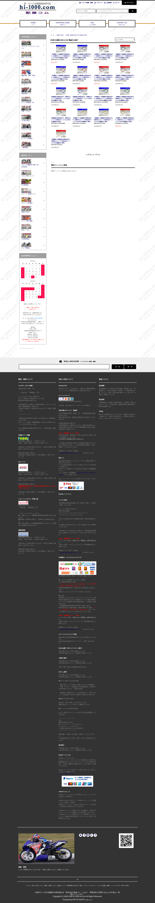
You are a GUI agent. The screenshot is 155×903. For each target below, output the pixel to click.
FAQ (92, 24)
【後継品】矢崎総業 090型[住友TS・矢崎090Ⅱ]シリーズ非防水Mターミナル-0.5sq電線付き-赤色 (82, 77)
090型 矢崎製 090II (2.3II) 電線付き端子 (76, 35)
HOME (33, 24)
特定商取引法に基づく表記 (74, 885)
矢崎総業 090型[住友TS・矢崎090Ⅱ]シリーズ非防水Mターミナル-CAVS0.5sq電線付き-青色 (61, 98)
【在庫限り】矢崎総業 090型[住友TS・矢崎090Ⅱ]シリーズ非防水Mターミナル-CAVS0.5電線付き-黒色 (61, 56)
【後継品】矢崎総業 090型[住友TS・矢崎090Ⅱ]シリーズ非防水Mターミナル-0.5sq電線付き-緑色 (125, 98)
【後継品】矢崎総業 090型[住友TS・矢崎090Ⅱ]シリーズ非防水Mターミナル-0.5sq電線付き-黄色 (104, 119)
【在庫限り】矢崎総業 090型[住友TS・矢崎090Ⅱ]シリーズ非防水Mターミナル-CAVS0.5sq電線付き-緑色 (103, 98)
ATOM (127, 885)
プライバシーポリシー (90, 885)
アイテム (129, 2)
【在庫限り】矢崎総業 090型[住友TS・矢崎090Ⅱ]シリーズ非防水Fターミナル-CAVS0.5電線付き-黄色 (125, 119)
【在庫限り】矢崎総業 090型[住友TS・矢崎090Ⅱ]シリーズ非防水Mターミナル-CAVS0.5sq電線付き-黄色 (82, 119)
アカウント (99, 2)
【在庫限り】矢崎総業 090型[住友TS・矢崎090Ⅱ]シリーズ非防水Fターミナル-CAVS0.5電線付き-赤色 (103, 77)
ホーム (52, 35)
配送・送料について (50, 885)
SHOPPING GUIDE (63, 24)
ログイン (117, 2)
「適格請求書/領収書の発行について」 (71, 453)
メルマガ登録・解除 (87, 2)
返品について (61, 885)
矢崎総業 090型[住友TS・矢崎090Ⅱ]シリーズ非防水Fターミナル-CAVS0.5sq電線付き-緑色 (61, 119)
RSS (122, 885)
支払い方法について (37, 885)
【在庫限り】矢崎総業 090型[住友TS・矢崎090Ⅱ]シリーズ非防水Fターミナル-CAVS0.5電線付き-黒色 (103, 56)
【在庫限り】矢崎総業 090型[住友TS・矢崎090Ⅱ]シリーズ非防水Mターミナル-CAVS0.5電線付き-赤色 (61, 77)
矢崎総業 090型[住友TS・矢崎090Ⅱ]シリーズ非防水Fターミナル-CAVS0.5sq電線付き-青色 (82, 98)
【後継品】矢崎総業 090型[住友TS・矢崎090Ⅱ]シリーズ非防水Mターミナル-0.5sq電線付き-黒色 (82, 56)
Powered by (77, 900)
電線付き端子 (60, 35)
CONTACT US (122, 24)
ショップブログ (115, 885)
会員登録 (109, 2)
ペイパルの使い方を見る (66, 774)
